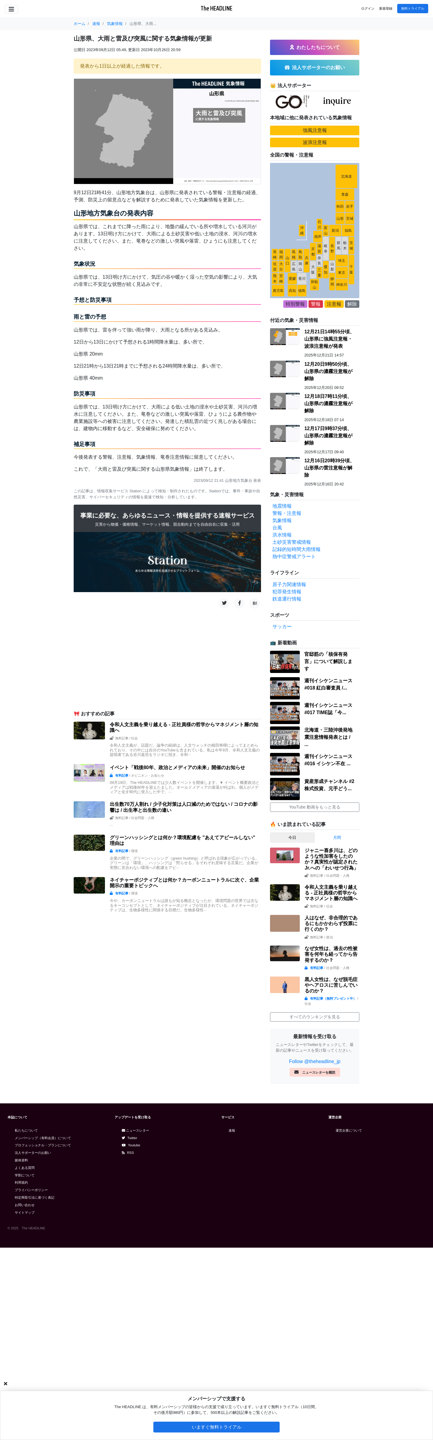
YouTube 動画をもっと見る (314, 999)
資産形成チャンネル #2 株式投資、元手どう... (329, 977)
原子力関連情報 (289, 776)
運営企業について (349, 1323)
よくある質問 (25, 1360)
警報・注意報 (286, 705)
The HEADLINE (216, 8)
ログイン (367, 8)
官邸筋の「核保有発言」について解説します (328, 854)
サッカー (282, 818)
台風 (277, 720)
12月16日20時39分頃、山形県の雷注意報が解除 (329, 660)
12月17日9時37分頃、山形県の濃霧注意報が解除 (328, 628)
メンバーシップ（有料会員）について (43, 1330)
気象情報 (282, 712)
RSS (128, 1345)
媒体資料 (21, 1352)
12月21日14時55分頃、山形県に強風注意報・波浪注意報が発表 (329, 531)
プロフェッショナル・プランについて (43, 1337)
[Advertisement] (167, 659)
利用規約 (21, 1375)
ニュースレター (135, 1323)
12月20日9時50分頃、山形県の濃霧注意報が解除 (328, 563)
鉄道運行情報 (286, 791)
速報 (232, 1323)
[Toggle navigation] (11, 9)
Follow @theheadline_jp (314, 1253)
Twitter (129, 1330)
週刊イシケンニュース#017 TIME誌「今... (328, 901)
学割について (25, 1367)
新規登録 (385, 8)
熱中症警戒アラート (294, 748)
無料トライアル (412, 8)
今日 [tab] (292, 1030)
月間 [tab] (337, 1030)
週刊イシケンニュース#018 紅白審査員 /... (328, 876)
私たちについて (26, 1323)
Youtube (131, 1337)
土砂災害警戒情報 (291, 734)
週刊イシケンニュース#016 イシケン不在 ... (328, 952)
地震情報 (282, 698)
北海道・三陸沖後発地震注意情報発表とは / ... (328, 929)
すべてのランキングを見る (315, 1209)
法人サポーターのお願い (33, 1345)
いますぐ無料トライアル (216, 1426)
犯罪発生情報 (286, 784)
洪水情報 (282, 727)
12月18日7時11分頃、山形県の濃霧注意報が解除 (328, 596)
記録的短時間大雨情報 (296, 741)
